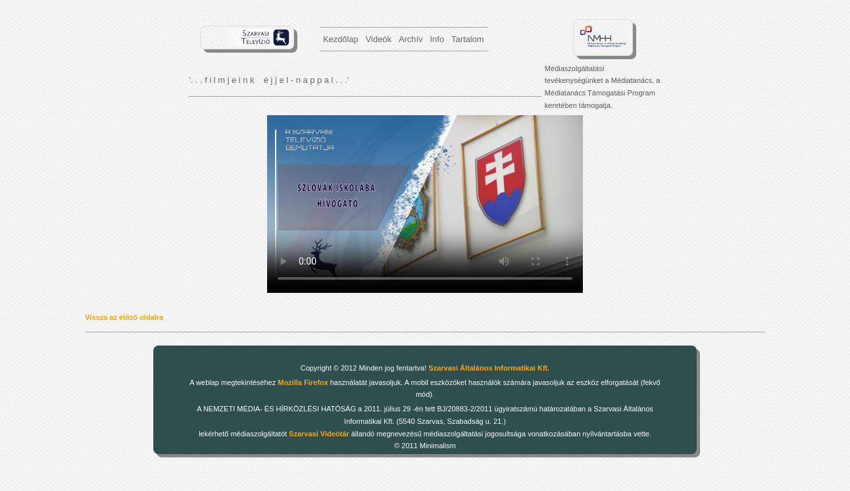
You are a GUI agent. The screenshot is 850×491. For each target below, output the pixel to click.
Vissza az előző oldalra (124, 317)
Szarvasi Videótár (319, 434)
